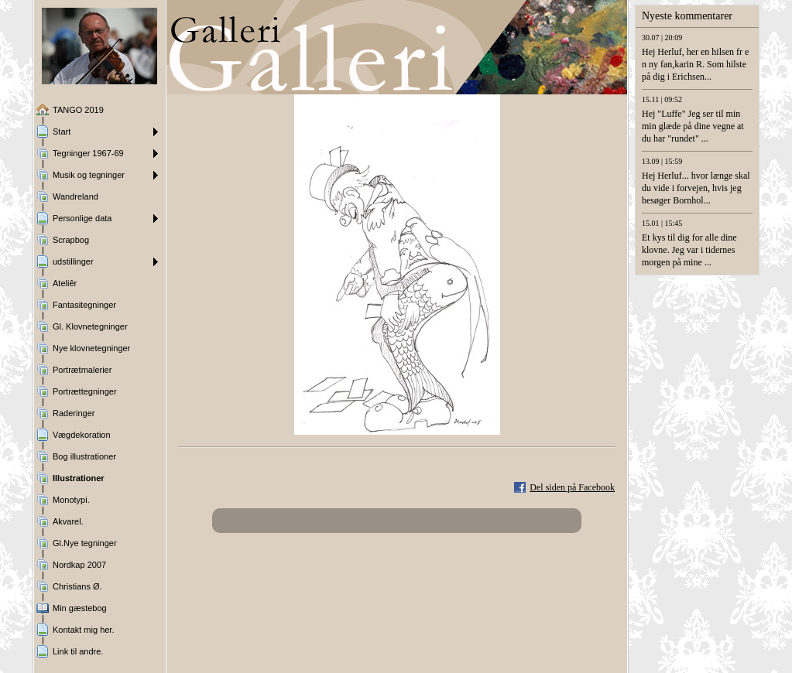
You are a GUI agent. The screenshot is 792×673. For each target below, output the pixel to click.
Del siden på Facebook (572, 487)
